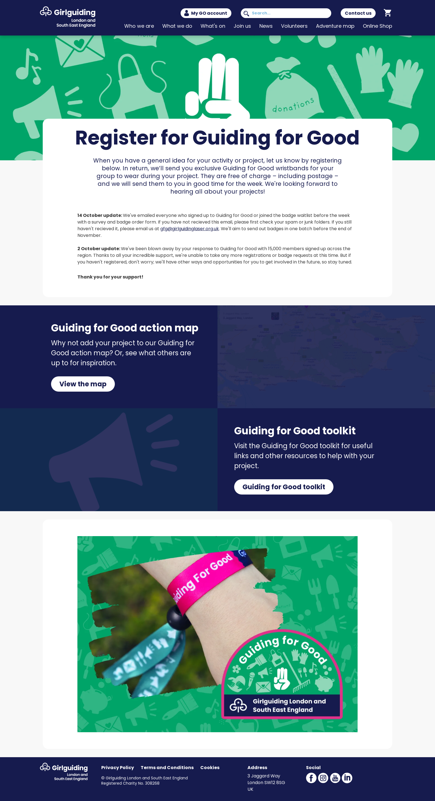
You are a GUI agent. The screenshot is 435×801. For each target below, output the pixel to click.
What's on (213, 25)
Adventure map (335, 25)
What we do (177, 25)
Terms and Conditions (167, 767)
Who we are (139, 25)
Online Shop (377, 25)
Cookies (209, 767)
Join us (242, 25)
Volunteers (294, 25)
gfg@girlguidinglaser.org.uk (189, 228)
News (266, 25)
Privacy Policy (117, 767)
